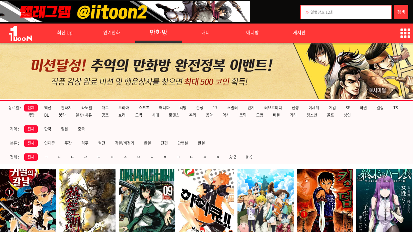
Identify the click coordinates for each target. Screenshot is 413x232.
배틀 (276, 115)
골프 (330, 115)
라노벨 (86, 108)
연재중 (49, 143)
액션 (47, 108)
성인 (347, 115)
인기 (251, 108)
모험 (259, 115)
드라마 (123, 108)
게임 (332, 108)
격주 (84, 143)
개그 (105, 108)
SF (348, 108)
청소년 (312, 115)
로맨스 (174, 115)
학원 (363, 108)
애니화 (164, 108)
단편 (164, 143)
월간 (101, 143)
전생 (295, 108)
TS (395, 108)
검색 (401, 12)
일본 (64, 129)
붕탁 (62, 115)
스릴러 (232, 108)
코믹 (243, 115)
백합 (31, 115)
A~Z (232, 157)
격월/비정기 (124, 143)
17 (215, 108)
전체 (31, 108)
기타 (293, 115)
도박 (138, 115)
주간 (68, 143)
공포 (105, 115)
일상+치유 (84, 115)
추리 (192, 115)
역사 (226, 115)
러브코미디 (273, 108)
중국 (81, 129)
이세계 (313, 108)
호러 (122, 115)
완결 (147, 143)
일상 (380, 108)
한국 (47, 129)
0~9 (249, 157)
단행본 (182, 143)
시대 (155, 115)
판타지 (66, 108)
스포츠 (144, 108)
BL (46, 115)
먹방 (182, 108)
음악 (209, 115)
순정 (199, 108)
